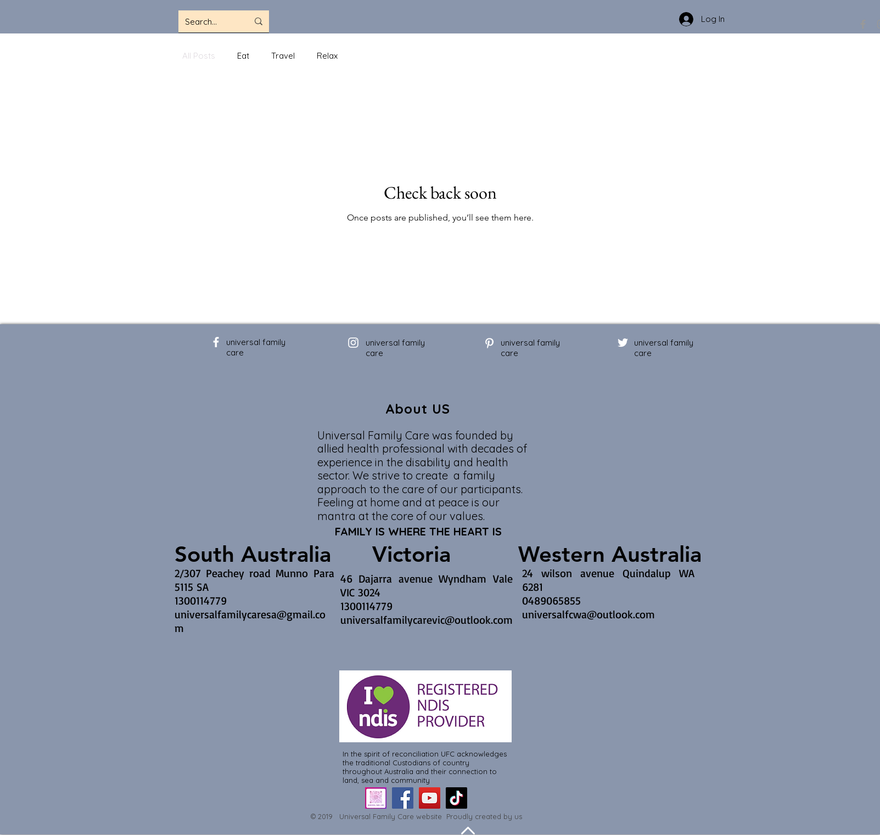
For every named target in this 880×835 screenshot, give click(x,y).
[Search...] (208, 21)
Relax (327, 55)
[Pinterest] (489, 343)
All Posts (198, 55)
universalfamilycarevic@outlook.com (426, 620)
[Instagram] (353, 342)
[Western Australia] (610, 554)
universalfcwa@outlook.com (588, 614)
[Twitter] (623, 342)
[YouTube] (429, 798)
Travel (283, 55)
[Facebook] (863, 24)
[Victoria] (411, 554)
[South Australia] (253, 554)
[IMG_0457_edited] (375, 798)
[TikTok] (456, 798)
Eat (243, 55)
